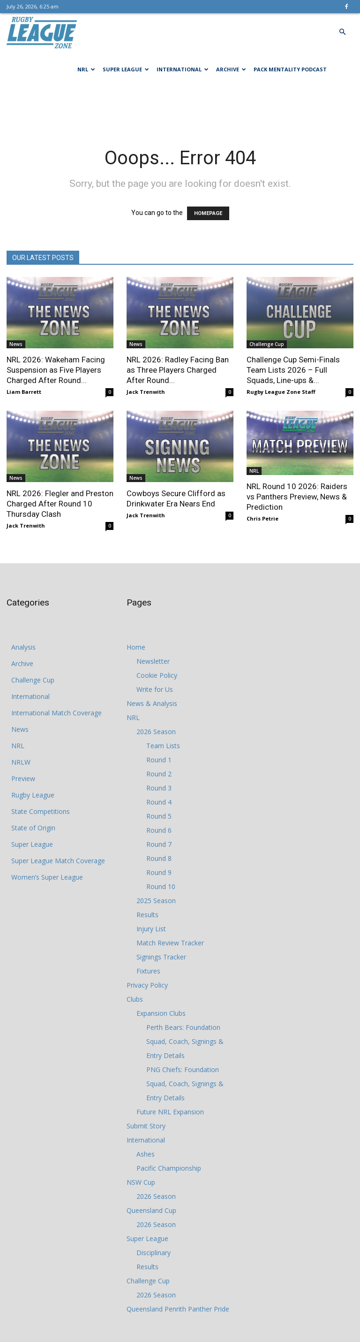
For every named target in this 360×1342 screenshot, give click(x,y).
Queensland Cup (151, 1210)
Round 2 (159, 773)
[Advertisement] (180, 109)
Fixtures (148, 970)
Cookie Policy (156, 675)
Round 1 (159, 759)
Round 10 (160, 886)
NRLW (20, 762)
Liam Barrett (24, 391)
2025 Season (156, 900)
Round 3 (159, 787)
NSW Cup (141, 1182)
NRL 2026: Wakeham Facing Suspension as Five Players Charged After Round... (56, 370)
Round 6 (159, 830)
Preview (23, 778)
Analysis (23, 647)
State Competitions (40, 811)
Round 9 (159, 872)
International (183, 69)
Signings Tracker (161, 956)
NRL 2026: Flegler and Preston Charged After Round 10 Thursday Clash (60, 504)
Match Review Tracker (170, 942)
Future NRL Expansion (170, 1111)
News (15, 344)
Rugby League (32, 794)
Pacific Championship (168, 1168)
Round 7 (159, 844)
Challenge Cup (266, 344)
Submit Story (146, 1125)
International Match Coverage (56, 712)
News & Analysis (152, 703)
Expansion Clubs (161, 1013)
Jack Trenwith (146, 391)
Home (136, 647)
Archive (231, 69)
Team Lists (163, 745)
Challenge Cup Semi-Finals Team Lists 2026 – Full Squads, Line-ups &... (293, 370)
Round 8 (159, 858)
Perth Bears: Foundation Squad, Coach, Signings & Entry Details (185, 1041)
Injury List (151, 928)
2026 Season (156, 731)
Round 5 (159, 816)
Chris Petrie (262, 518)
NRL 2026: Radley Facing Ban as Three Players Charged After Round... (178, 370)
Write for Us (154, 689)
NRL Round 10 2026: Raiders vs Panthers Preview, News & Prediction (297, 497)
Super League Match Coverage (58, 860)
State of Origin (33, 827)
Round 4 (159, 802)
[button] (342, 32)
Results (147, 914)
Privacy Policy (147, 985)
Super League (126, 69)
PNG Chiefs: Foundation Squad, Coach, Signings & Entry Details (185, 1083)
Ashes (145, 1154)
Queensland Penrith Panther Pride (178, 1308)
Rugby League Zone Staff (281, 391)
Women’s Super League (47, 877)
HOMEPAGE (208, 213)
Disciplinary (153, 1252)
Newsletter (153, 661)
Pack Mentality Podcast (290, 69)
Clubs (135, 999)
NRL (86, 69)
